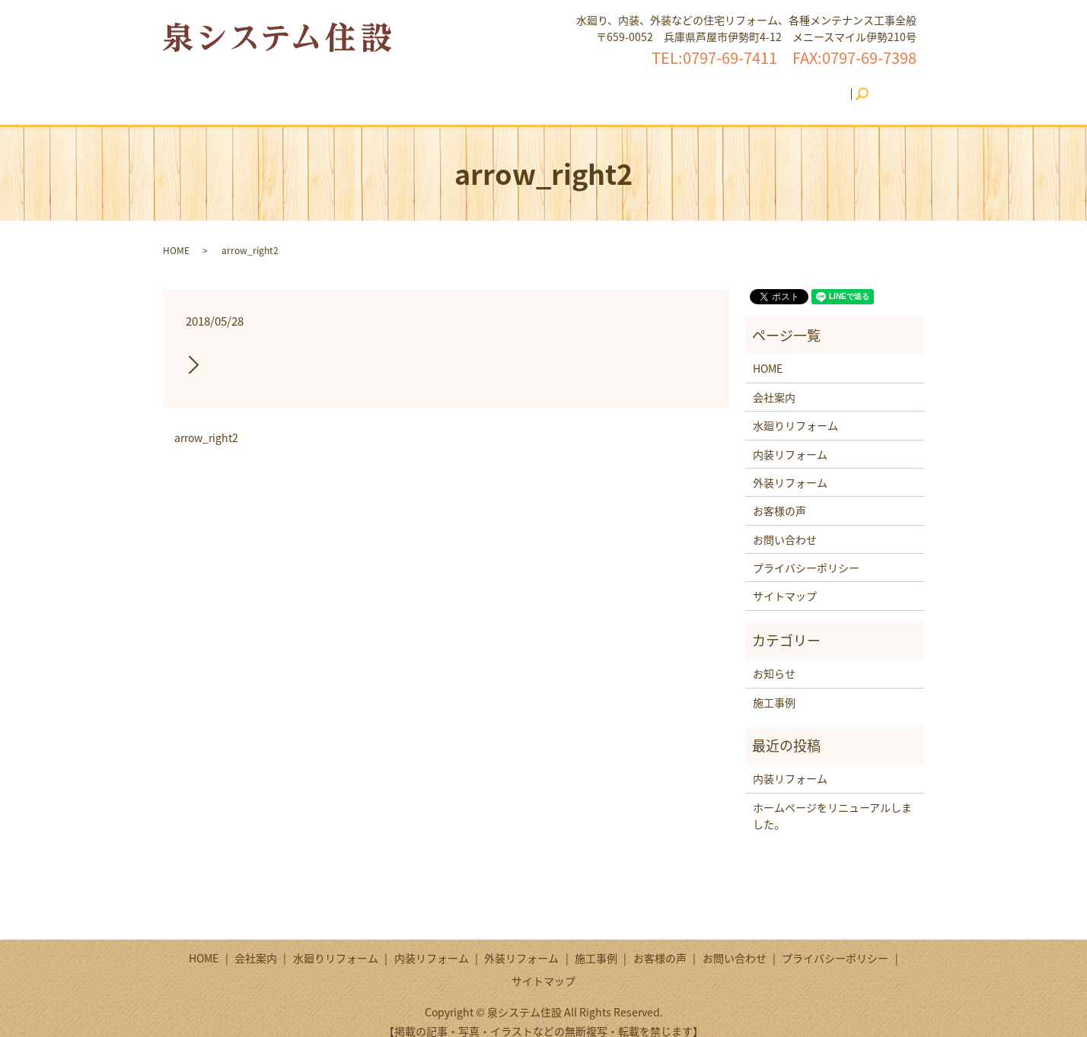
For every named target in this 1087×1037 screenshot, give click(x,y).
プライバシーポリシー (806, 553)
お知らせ (774, 658)
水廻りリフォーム (388, 86)
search (852, 86)
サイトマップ (785, 581)
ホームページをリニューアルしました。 (832, 801)
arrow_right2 (206, 423)
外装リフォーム (577, 86)
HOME (254, 86)
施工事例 (652, 86)
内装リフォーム (485, 86)
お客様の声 (717, 86)
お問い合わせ (793, 86)
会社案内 (307, 86)
